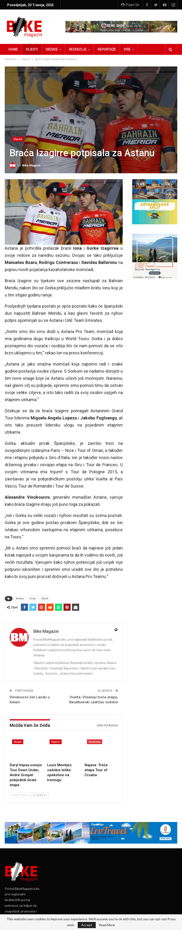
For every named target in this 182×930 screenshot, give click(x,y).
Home (13, 49)
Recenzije (77, 49)
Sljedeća (40, 795)
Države (52, 49)
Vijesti (32, 49)
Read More (107, 925)
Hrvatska (94, 741)
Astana (20, 598)
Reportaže (107, 49)
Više (127, 49)
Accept (86, 925)
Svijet (18, 741)
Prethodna (20, 795)
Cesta (32, 598)
